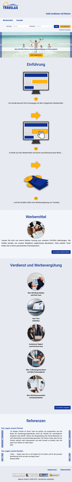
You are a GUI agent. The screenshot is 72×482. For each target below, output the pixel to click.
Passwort (32, 26)
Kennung (8, 26)
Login (56, 26)
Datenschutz (65, 470)
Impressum (52, 470)
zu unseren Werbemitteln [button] (61, 252)
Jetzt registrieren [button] (65, 26)
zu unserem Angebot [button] (62, 407)
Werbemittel (8, 20)
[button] (1, 45)
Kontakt (19, 20)
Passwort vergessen (65, 29)
